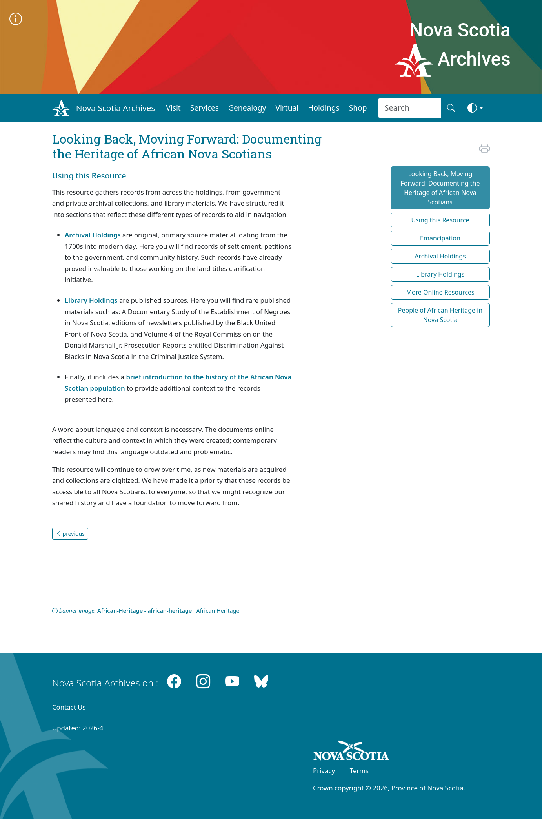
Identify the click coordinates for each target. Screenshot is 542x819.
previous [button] (70, 533)
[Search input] (409, 108)
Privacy (324, 770)
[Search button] (451, 108)
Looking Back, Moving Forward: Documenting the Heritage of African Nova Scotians (440, 187)
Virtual (286, 107)
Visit (173, 107)
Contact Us (68, 707)
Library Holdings (91, 300)
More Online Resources (440, 292)
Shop (358, 107)
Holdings (323, 107)
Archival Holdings (93, 234)
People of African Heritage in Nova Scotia (440, 315)
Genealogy (247, 107)
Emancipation (440, 238)
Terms (359, 770)
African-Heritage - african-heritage (144, 610)
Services (204, 107)
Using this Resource (440, 220)
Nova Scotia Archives (115, 107)
